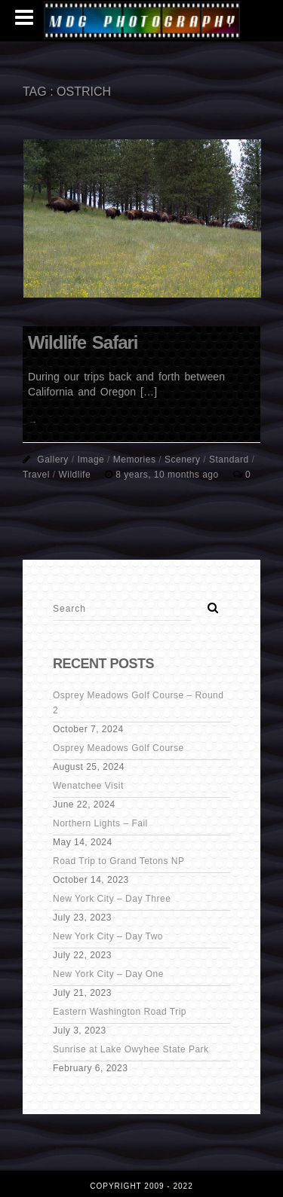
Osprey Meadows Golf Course (118, 748)
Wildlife (74, 474)
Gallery (53, 459)
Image (90, 459)
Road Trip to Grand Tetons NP (119, 861)
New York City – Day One (108, 974)
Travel (36, 474)
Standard (229, 459)
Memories (134, 459)
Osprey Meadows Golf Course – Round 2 (138, 703)
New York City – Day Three (112, 898)
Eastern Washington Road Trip (119, 1011)
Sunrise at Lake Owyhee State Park (131, 1049)
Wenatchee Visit (88, 785)
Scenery (183, 459)
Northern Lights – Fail (100, 823)
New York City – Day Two (108, 936)
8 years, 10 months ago (168, 474)
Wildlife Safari (82, 342)
